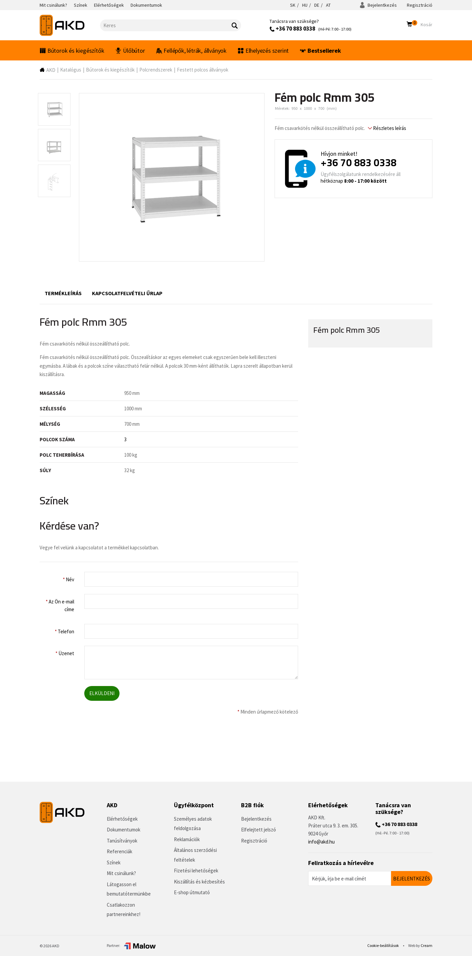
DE (316, 5)
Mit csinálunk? (121, 873)
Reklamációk (187, 839)
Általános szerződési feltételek (195, 855)
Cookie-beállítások (383, 945)
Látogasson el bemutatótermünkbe (129, 889)
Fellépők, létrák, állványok (191, 50)
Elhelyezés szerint (263, 50)
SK (292, 5)
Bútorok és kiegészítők (72, 50)
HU (305, 5)
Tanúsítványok (122, 840)
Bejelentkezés (378, 5)
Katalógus (70, 69)
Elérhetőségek (122, 819)
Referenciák (119, 851)
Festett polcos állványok (202, 69)
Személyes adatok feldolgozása (193, 824)
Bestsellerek (320, 50)
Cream (426, 945)
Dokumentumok (123, 829)
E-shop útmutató (192, 892)
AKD (50, 70)
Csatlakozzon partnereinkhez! (123, 910)
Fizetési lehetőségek (196, 870)
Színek (114, 862)
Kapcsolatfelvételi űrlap (127, 293)
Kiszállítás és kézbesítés (199, 881)
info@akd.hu (321, 841)
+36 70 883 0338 (292, 28)
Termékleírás (63, 293)
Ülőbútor (130, 50)
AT (328, 5)
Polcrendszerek (155, 69)
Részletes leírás (387, 128)
